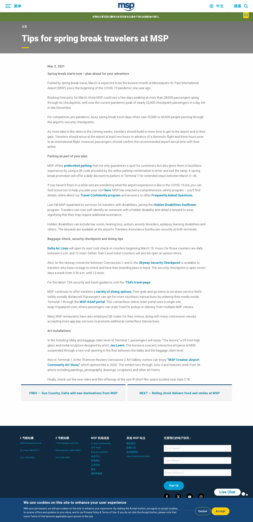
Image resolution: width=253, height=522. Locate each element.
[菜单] (13, 6)
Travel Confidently (101, 443)
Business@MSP (99, 452)
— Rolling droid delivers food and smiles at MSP (180, 393)
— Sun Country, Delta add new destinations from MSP (73, 393)
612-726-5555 (27, 457)
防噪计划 (131, 447)
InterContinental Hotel (138, 456)
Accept (220, 511)
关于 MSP (96, 447)
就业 (93, 469)
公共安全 (95, 465)
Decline (202, 511)
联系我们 (95, 460)
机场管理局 (132, 452)
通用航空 (131, 443)
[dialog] (126, 510)
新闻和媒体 (96, 473)
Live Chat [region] (227, 492)
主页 (24, 26)
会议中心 (95, 456)
